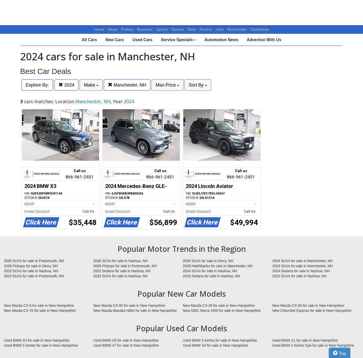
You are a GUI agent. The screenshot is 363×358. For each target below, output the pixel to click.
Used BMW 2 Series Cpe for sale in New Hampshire (313, 345)
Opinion (178, 29)
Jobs (220, 29)
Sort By (198, 85)
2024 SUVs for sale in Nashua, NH (210, 271)
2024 (66, 85)
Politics (127, 29)
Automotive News (221, 40)
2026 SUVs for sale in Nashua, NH (120, 261)
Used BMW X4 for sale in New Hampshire (215, 345)
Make (91, 85)
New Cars (114, 40)
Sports (162, 29)
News (113, 29)
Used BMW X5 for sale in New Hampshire (126, 340)
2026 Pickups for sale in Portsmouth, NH (125, 266)
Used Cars (142, 40)
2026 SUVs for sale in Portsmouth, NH (34, 261)
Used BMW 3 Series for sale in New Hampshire (220, 340)
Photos (206, 29)
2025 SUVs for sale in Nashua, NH (31, 271)
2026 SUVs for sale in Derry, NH (208, 261)
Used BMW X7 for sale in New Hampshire (126, 345)
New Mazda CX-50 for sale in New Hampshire (129, 306)
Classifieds (259, 29)
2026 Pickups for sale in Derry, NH (31, 266)
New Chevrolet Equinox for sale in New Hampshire (311, 311)
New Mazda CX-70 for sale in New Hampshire (40, 311)
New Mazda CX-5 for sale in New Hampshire (39, 306)
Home (99, 29)
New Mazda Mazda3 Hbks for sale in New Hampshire (135, 311)
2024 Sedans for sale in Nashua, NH (300, 271)
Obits (192, 29)
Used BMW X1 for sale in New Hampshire (305, 340)
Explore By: (37, 85)
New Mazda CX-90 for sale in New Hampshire (308, 306)
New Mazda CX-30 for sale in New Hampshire (219, 306)
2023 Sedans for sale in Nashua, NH (211, 276)
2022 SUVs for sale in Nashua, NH (299, 276)
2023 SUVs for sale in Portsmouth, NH (34, 276)
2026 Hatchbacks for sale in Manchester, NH (218, 266)
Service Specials (178, 40)
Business (145, 29)
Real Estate (237, 29)
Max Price (167, 85)
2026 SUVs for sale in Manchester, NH (302, 261)
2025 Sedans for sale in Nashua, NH (121, 271)
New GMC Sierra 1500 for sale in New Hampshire (222, 311)
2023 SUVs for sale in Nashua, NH (120, 276)
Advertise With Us (264, 40)
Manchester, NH (127, 85)
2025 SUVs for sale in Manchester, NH (302, 266)
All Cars (89, 40)
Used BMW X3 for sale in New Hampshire (36, 340)
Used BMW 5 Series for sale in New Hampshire (41, 345)
